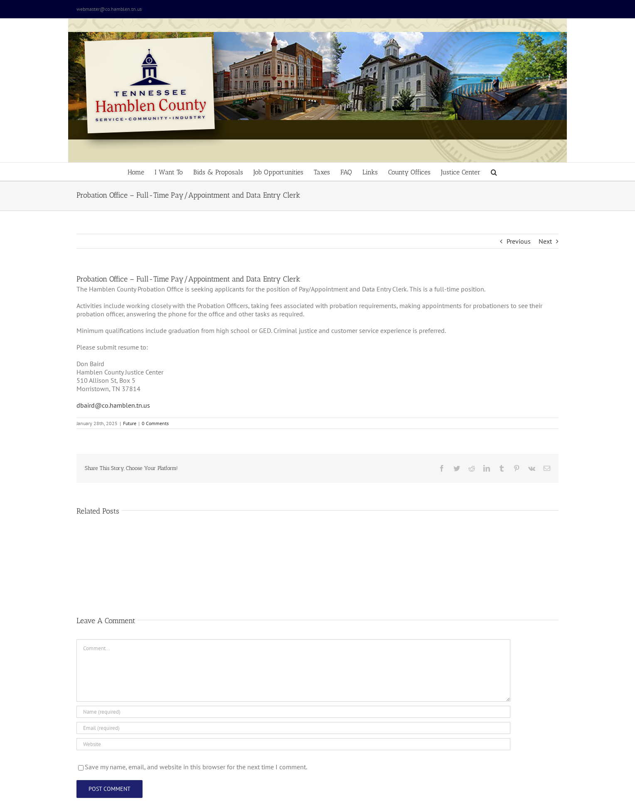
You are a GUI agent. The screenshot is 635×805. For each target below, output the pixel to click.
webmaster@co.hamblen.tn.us (109, 9)
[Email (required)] (293, 728)
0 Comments (155, 423)
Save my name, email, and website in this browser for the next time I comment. (196, 767)
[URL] (293, 744)
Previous (519, 241)
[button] (494, 172)
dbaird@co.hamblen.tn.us (113, 405)
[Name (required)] (293, 712)
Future (129, 423)
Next (545, 241)
